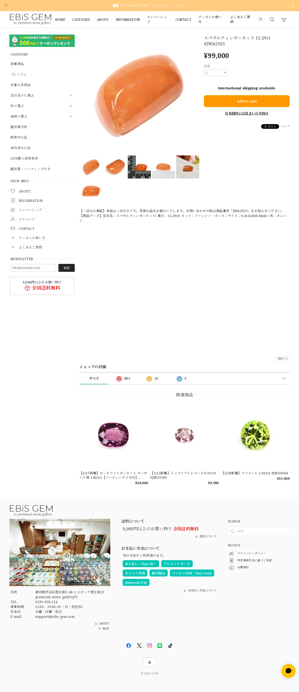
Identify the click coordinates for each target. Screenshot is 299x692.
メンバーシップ (157, 19)
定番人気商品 (21, 85)
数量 (207, 66)
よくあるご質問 (240, 19)
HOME (60, 19)
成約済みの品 (21, 148)
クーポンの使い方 (210, 19)
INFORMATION (128, 19)
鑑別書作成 (19, 127)
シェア (285, 125)
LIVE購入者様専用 (24, 159)
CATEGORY (81, 19)
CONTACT (183, 19)
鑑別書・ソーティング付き (30, 169)
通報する (283, 358)
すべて (94, 378)
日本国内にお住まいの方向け (246, 112)
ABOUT (103, 19)
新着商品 (17, 64)
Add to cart (247, 100)
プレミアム (19, 75)
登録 (67, 268)
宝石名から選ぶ (22, 96)
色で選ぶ (17, 106)
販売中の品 (19, 138)
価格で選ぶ (19, 117)
